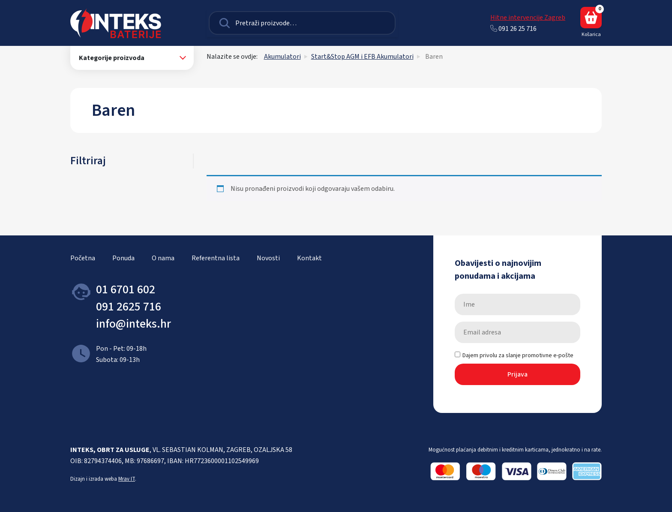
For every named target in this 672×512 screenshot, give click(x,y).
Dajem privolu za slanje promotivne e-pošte (514, 355)
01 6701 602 (125, 289)
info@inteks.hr (133, 323)
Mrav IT (126, 479)
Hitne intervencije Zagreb (527, 17)
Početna (82, 258)
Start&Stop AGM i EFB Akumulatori (362, 56)
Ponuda (123, 258)
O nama (163, 258)
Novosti (268, 258)
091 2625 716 (128, 306)
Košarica (591, 22)
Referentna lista (216, 258)
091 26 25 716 (513, 28)
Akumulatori (282, 56)
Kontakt (309, 258)
